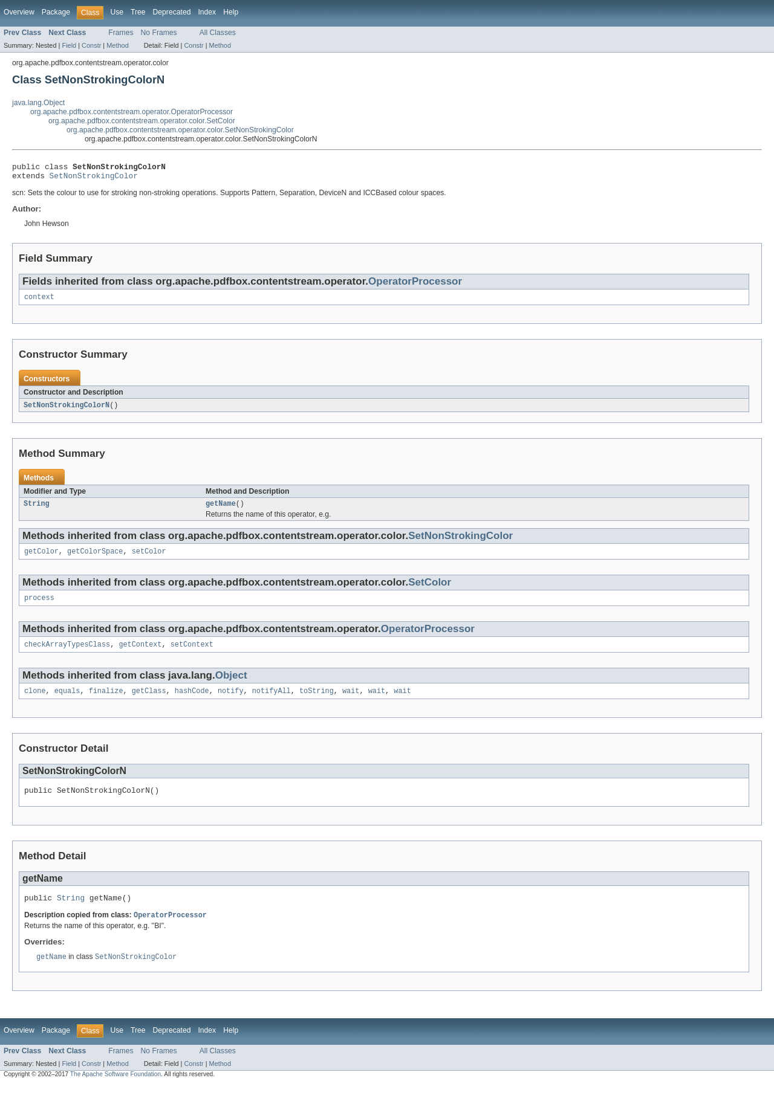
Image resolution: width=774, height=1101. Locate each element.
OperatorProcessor (415, 285)
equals (67, 702)
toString (316, 702)
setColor (149, 559)
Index (207, 12)
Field (69, 45)
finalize (106, 702)
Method (117, 45)
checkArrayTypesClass (67, 654)
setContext (192, 654)
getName (221, 510)
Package (56, 12)
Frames (120, 32)
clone (35, 702)
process (39, 607)
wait (350, 702)
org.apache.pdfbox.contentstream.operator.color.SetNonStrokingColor (180, 130)
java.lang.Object (38, 102)
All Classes (218, 32)
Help (230, 12)
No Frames (159, 32)
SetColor (429, 590)
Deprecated (172, 12)
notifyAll (271, 702)
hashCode (192, 702)
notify (231, 702)
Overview (19, 12)
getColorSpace (95, 559)
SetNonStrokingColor (94, 178)
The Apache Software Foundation (115, 1090)
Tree (138, 12)
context (39, 301)
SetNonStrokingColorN (66, 410)
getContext (140, 654)
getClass (149, 702)
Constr (91, 45)
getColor (41, 559)
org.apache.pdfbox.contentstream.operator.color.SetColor (141, 121)
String (37, 510)
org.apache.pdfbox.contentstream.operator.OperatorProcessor (131, 112)
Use (116, 12)
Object (231, 685)
